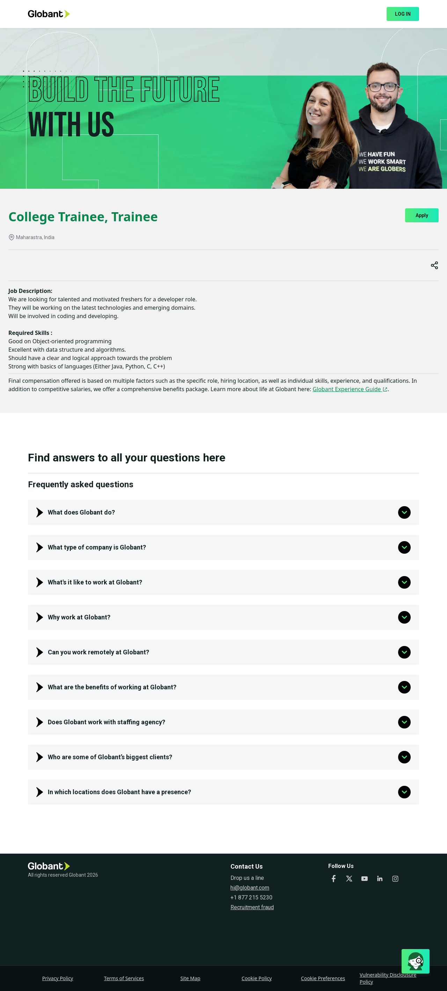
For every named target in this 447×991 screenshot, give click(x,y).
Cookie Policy (257, 978)
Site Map (190, 978)
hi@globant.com (249, 887)
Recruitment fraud (252, 907)
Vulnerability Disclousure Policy (388, 978)
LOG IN (403, 14)
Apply (422, 215)
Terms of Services (124, 978)
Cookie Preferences (323, 978)
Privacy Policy (57, 978)
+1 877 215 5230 (251, 897)
